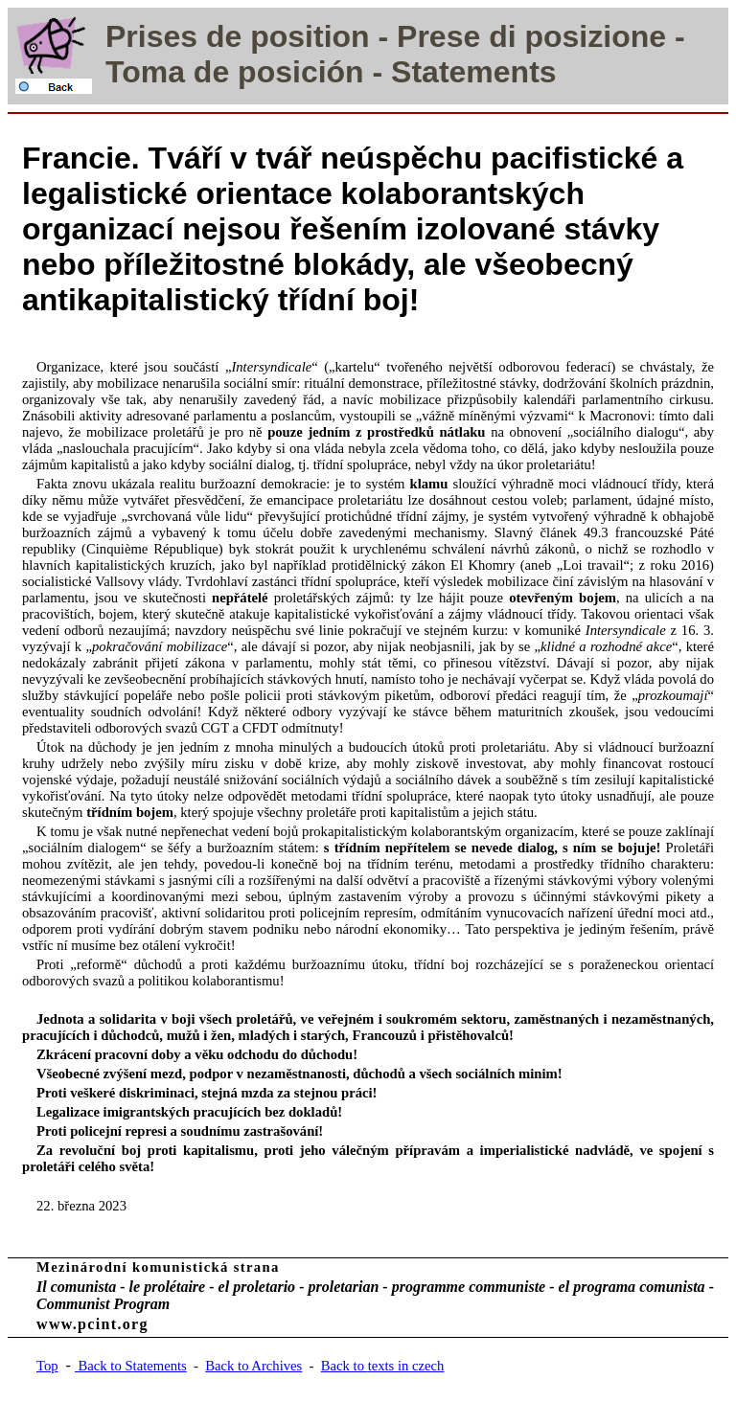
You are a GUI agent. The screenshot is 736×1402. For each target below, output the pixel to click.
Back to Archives (253, 1365)
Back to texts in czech (383, 1365)
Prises (151, 36)
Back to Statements (131, 1365)
